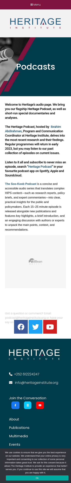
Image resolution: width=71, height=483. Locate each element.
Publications (19, 427)
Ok (37, 478)
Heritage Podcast (40, 167)
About (14, 419)
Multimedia (18, 436)
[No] (66, 465)
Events (14, 444)
